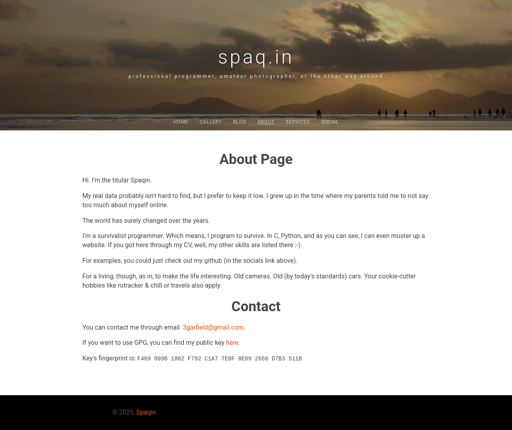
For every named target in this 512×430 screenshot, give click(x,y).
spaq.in (256, 57)
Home (180, 122)
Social (330, 122)
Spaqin (146, 412)
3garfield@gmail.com (213, 327)
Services (298, 122)
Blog (239, 122)
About (266, 122)
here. (233, 342)
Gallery (211, 122)
